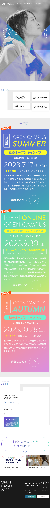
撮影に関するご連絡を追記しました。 (21, 106)
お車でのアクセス (7, 406)
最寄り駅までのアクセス (8, 409)
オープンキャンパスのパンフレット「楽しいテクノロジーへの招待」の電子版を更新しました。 (40, 107)
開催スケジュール (30, 3)
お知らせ (24, 3)
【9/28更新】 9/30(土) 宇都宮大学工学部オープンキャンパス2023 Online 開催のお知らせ (40, 96)
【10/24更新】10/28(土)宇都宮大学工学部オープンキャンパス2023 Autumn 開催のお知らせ (21, 96)
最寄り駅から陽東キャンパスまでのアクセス (11, 412)
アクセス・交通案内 (37, 3)
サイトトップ (19, 3)
